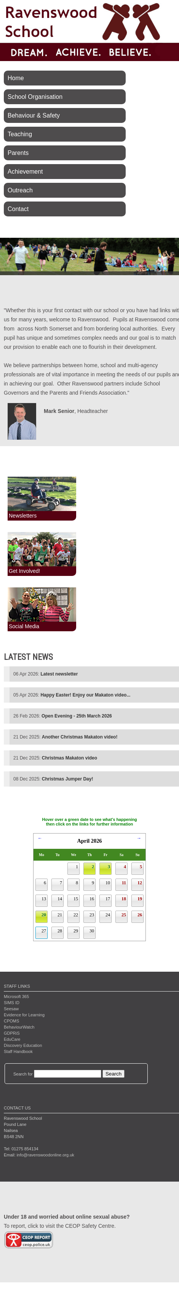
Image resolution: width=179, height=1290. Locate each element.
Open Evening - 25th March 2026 (77, 716)
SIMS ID (11, 1002)
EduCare (12, 1039)
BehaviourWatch (19, 1027)
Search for (23, 1074)
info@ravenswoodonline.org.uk (45, 1155)
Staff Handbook (18, 1051)
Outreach (20, 190)
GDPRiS (12, 1033)
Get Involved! (24, 571)
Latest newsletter (59, 674)
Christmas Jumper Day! (67, 779)
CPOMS (11, 1021)
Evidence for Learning (24, 1015)
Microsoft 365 (16, 996)
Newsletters (23, 516)
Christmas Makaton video (69, 758)
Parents (18, 153)
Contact (18, 209)
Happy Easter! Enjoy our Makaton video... (85, 695)
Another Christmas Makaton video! (80, 737)
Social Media (24, 626)
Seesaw (11, 1008)
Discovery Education (23, 1045)
